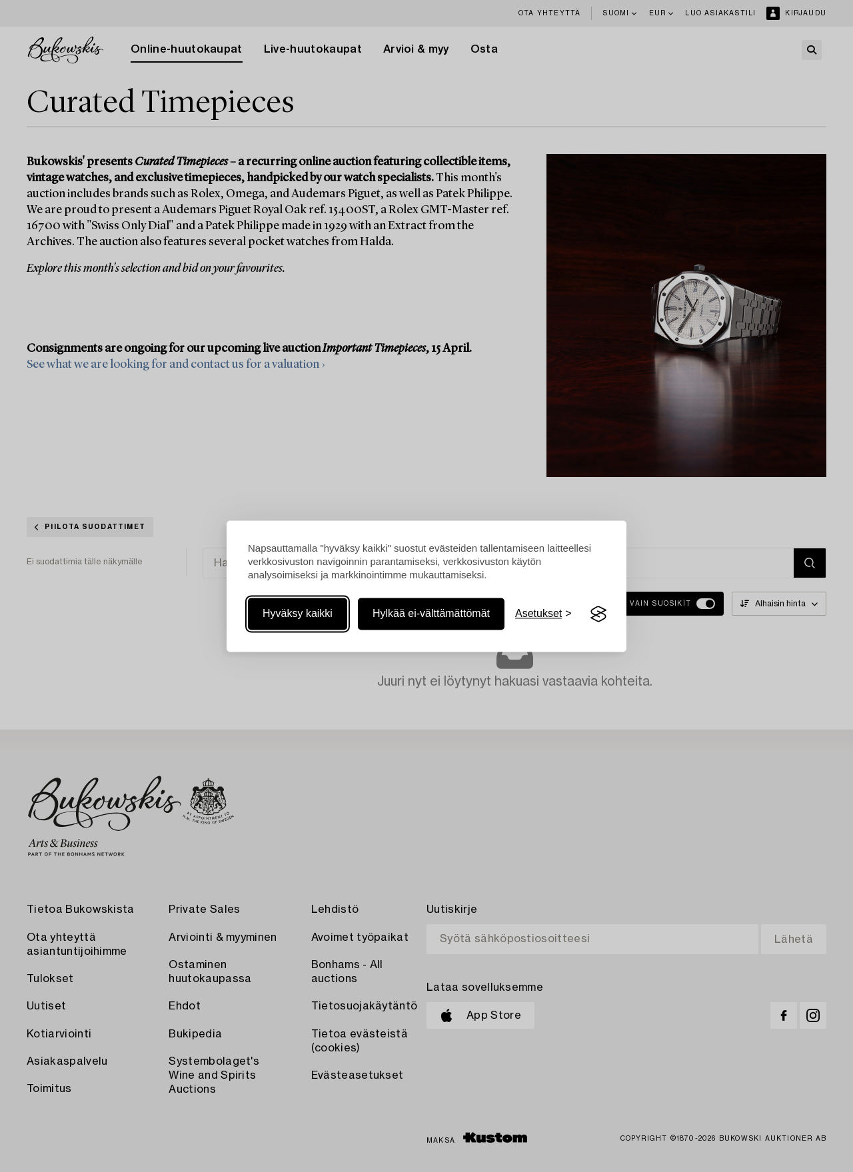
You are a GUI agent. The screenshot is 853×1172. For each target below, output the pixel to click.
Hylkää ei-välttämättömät (431, 614)
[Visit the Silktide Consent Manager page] (598, 614)
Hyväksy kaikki (298, 614)
